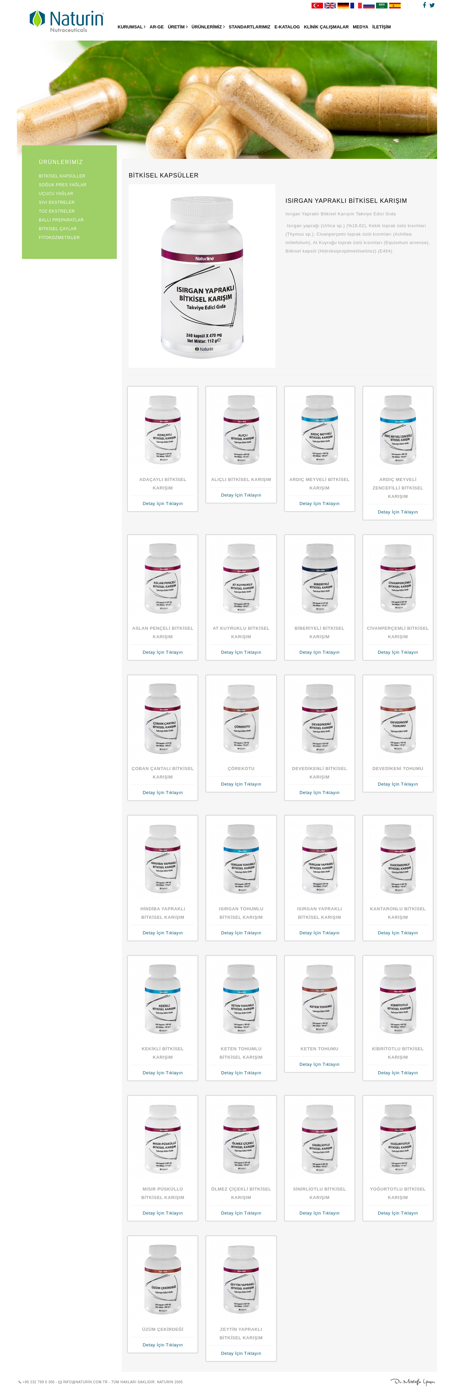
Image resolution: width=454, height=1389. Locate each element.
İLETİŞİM (381, 26)
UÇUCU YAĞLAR (56, 193)
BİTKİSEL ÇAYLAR (58, 228)
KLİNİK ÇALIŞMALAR (326, 26)
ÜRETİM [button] (177, 26)
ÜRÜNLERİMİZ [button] (208, 26)
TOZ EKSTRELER (57, 211)
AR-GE (157, 26)
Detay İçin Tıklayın (163, 503)
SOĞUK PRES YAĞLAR (62, 185)
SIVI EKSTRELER (57, 202)
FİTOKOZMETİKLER (59, 237)
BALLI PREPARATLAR (61, 220)
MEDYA (360, 26)
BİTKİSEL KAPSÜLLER (62, 176)
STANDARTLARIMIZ (249, 26)
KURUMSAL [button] (132, 26)
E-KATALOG (287, 26)
